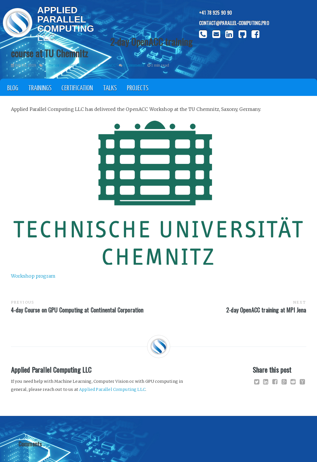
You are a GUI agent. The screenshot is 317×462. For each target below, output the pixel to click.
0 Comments (133, 65)
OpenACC (108, 65)
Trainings (90, 65)
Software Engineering (62, 65)
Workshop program (33, 276)
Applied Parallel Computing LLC (112, 389)
